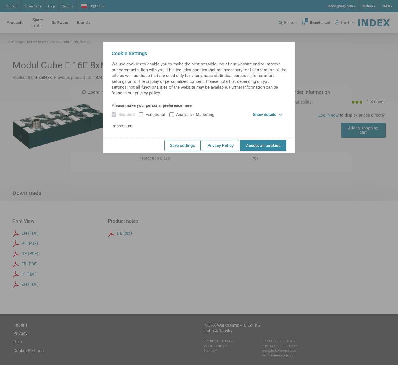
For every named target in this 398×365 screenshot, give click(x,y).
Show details (267, 114)
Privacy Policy (220, 145)
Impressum (122, 125)
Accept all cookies (263, 145)
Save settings (182, 145)
